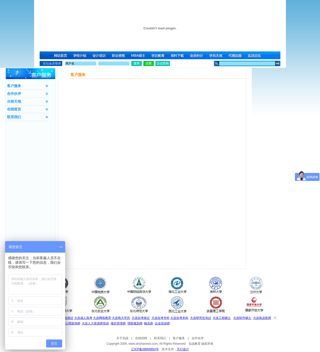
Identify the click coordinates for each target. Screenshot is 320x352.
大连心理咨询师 (69, 323)
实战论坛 (256, 55)
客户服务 (14, 86)
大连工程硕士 (222, 318)
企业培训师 (162, 323)
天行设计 (183, 349)
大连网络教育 (102, 318)
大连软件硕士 (242, 318)
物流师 (148, 323)
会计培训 (100, 55)
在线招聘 (141, 338)
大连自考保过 (141, 318)
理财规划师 (134, 323)
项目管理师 (118, 323)
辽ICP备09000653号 (144, 349)
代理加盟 (236, 55)
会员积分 (197, 55)
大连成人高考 (83, 318)
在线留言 (14, 109)
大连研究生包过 (200, 318)
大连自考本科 (179, 318)
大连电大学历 (121, 318)
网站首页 (60, 55)
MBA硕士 (139, 55)
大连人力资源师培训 (95, 323)
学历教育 (158, 55)
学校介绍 (80, 55)
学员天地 (217, 55)
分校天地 (14, 101)
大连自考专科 (160, 318)
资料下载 (178, 55)
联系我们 (14, 117)
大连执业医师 (262, 318)
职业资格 (119, 55)
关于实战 (122, 338)
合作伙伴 (14, 94)
